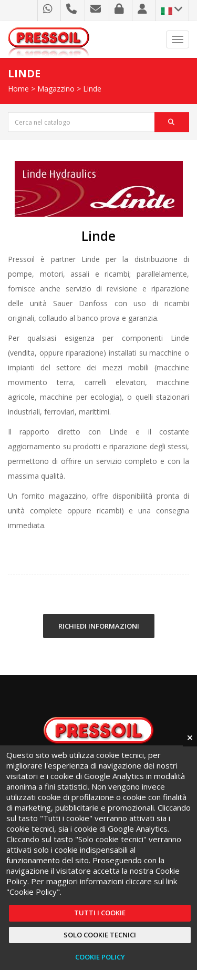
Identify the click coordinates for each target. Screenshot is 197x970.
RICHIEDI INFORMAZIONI (98, 626)
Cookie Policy (100, 957)
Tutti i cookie (100, 912)
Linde (92, 89)
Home (18, 89)
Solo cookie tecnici (100, 934)
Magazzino (56, 89)
